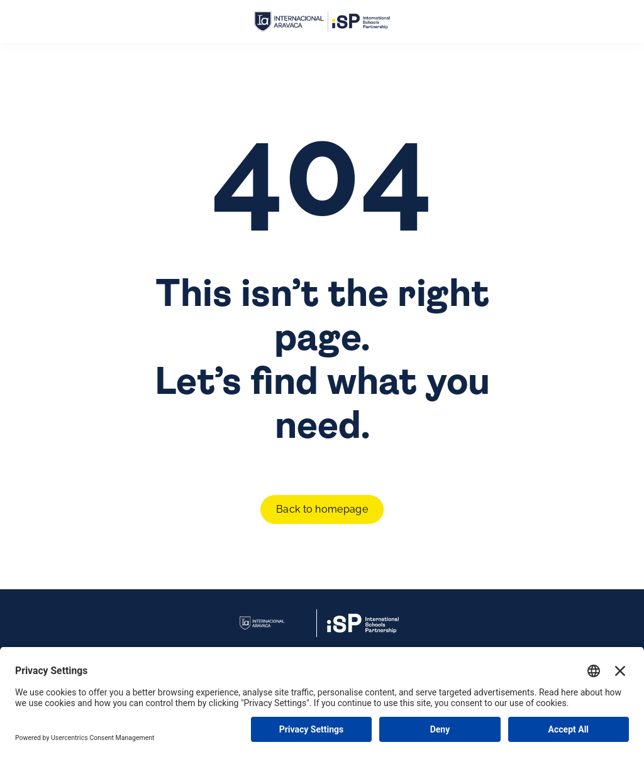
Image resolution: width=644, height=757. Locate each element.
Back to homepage (322, 509)
